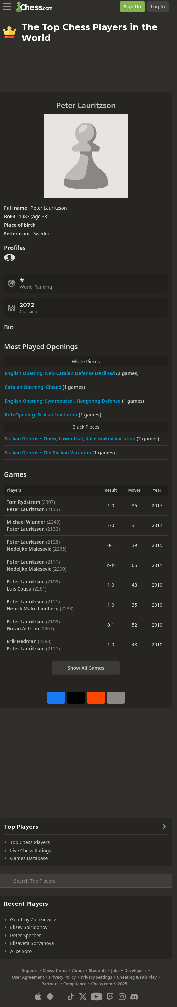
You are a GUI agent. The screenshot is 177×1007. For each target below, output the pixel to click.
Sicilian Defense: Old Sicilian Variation (48, 452)
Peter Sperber (25, 935)
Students (97, 970)
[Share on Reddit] (96, 698)
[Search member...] (86, 881)
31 (134, 525)
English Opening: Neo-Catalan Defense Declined (60, 373)
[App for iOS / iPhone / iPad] (38, 996)
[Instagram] (122, 996)
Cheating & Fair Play (137, 977)
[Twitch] (110, 996)
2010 (157, 585)
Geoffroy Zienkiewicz (33, 919)
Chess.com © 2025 (109, 984)
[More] (116, 698)
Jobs (115, 970)
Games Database (29, 858)
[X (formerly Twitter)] (83, 996)
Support (30, 970)
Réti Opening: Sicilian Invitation (42, 414)
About (78, 970)
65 (134, 565)
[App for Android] (50, 996)
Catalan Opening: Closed (34, 387)
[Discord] (134, 996)
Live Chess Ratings (30, 850)
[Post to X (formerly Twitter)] (76, 698)
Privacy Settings (96, 977)
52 (134, 625)
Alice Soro (21, 951)
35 (134, 605)
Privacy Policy (62, 977)
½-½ (110, 565)
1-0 (110, 505)
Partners (50, 984)
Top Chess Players (30, 842)
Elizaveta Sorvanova (32, 943)
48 (134, 585)
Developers (135, 970)
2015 (157, 545)
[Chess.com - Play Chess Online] (36, 6)
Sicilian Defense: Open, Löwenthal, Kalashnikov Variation (71, 438)
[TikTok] (71, 996)
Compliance (75, 984)
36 (134, 505)
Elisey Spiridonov (28, 927)
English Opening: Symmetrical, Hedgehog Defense (63, 401)
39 (134, 545)
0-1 (110, 545)
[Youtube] (96, 996)
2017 (157, 505)
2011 (157, 565)
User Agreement (28, 977)
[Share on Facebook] (56, 698)
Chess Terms (55, 970)
